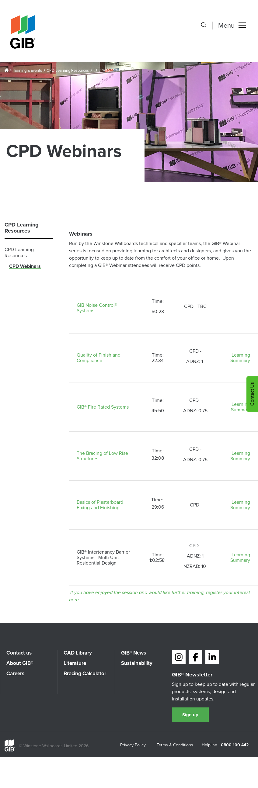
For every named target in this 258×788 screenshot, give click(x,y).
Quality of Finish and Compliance (98, 357)
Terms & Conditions (175, 745)
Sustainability (136, 663)
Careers (15, 673)
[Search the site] (203, 25)
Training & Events (27, 70)
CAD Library (78, 653)
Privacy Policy (133, 745)
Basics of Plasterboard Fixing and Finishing (100, 505)
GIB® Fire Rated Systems (103, 406)
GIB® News (133, 653)
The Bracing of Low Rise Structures (102, 456)
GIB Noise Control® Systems (97, 308)
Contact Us (252, 394)
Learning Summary (240, 357)
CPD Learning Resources (68, 70)
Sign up (190, 714)
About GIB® (19, 663)
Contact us (19, 653)
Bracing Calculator (85, 673)
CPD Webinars (25, 266)
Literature (75, 663)
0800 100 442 (235, 745)
